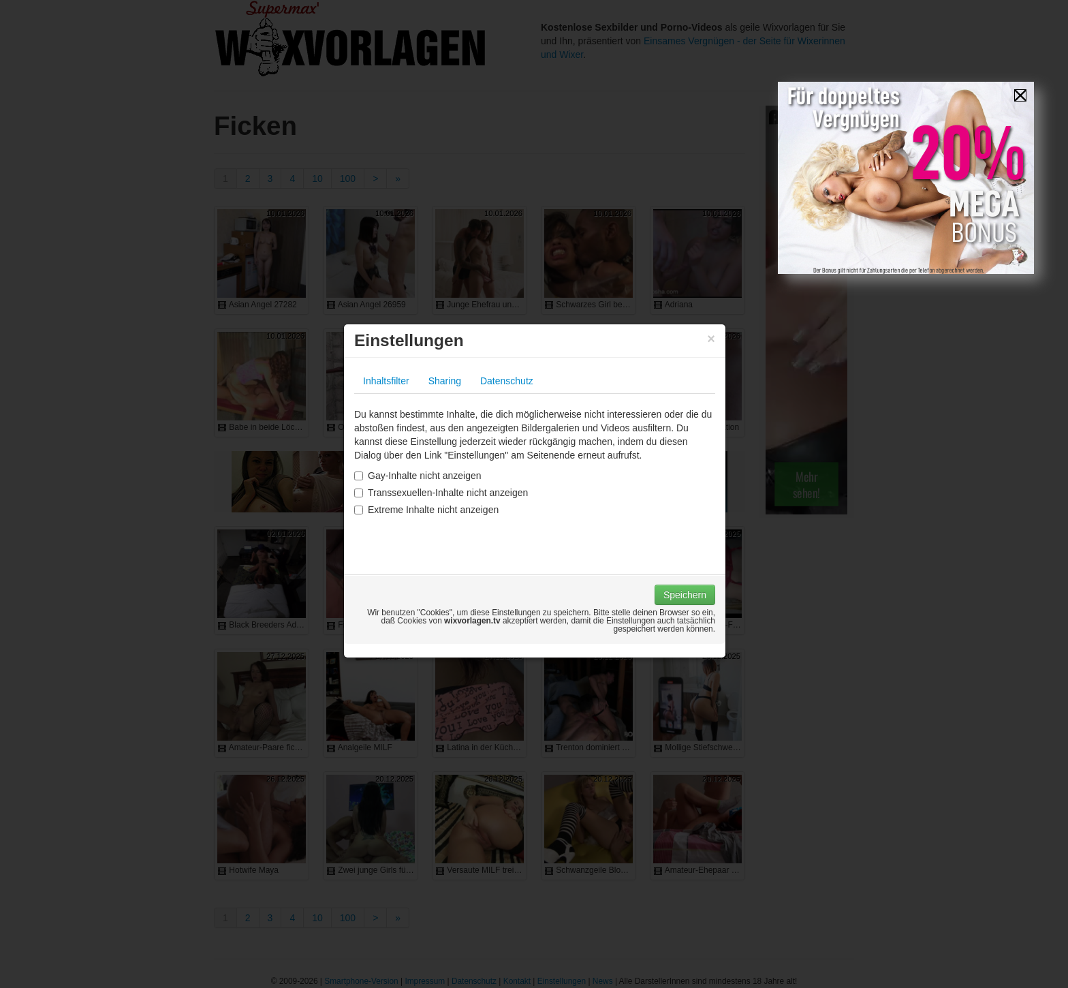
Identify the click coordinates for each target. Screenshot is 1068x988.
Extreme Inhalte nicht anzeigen (426, 509)
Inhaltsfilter (386, 380)
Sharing (444, 380)
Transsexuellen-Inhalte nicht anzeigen (441, 492)
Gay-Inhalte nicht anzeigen (418, 475)
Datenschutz (506, 380)
